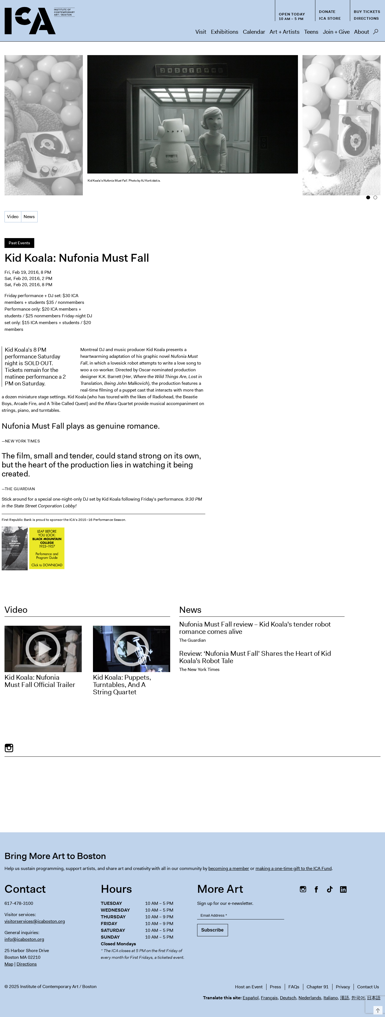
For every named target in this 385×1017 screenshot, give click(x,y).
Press (275, 987)
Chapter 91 (318, 987)
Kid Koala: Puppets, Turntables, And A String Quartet (122, 685)
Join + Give (336, 31)
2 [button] (375, 197)
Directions (366, 18)
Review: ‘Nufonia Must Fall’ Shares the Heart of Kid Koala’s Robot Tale (255, 657)
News (29, 217)
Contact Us (368, 987)
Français (269, 998)
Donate (327, 11)
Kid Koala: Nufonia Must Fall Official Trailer (39, 681)
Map (8, 964)
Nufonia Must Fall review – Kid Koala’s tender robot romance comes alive (255, 628)
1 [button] (368, 197)
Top (377, 1009)
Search (375, 33)
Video (13, 217)
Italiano (331, 998)
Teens (311, 31)
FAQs (293, 987)
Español (251, 998)
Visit (200, 31)
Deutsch (288, 998)
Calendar (254, 31)
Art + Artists (285, 31)
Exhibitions (224, 31)
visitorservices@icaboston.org (34, 921)
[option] (192, 124)
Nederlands (310, 998)
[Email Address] (240, 915)
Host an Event (249, 987)
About (361, 31)
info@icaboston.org (24, 939)
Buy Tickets (367, 11)
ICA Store (330, 18)
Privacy (343, 987)
